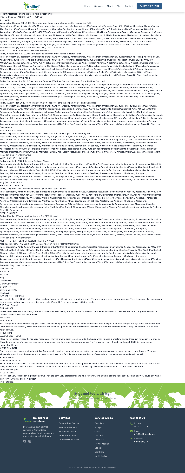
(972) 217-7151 (141, 426)
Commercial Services (69, 439)
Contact (129, 6)
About (110, 6)
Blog (119, 6)
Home (87, 6)
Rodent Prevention (68, 435)
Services (98, 6)
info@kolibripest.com (144, 434)
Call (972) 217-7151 (149, 6)
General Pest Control (69, 423)
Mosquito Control (67, 431)
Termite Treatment (68, 427)
